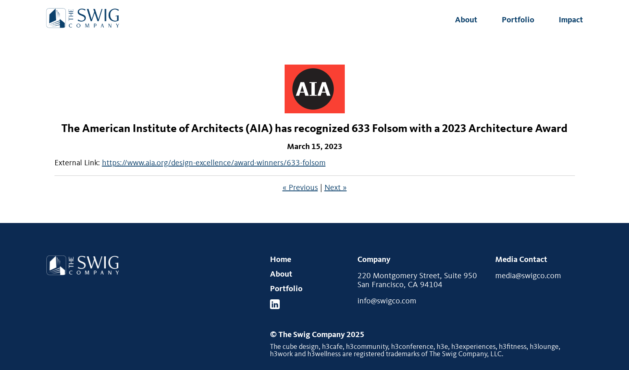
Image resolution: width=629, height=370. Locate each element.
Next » (335, 188)
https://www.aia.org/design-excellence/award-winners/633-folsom (214, 163)
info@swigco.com (386, 301)
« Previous (300, 188)
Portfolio (518, 20)
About (466, 20)
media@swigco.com (528, 276)
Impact (571, 20)
